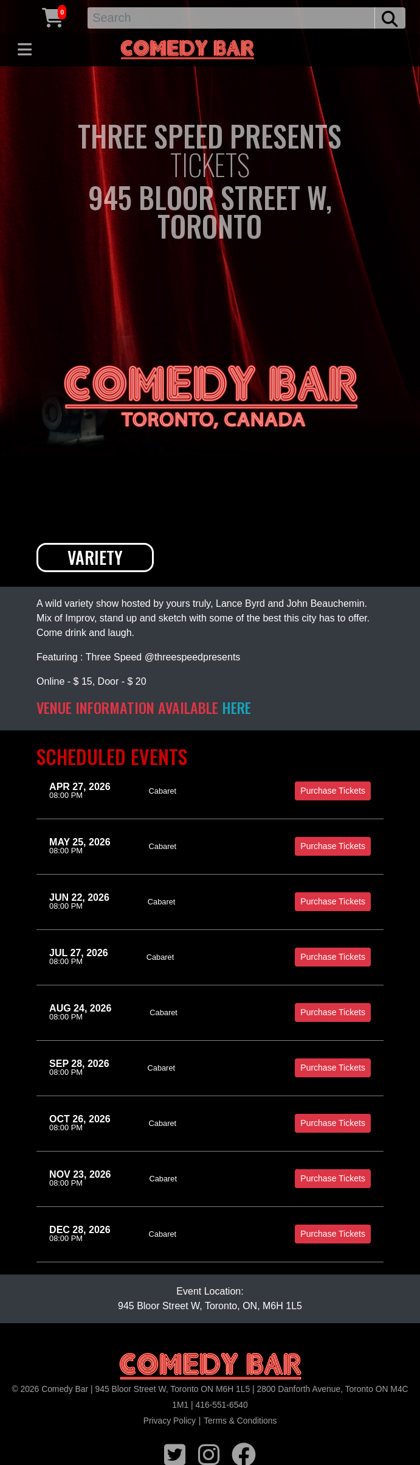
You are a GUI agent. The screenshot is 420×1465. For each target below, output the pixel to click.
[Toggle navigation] (25, 49)
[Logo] (210, 1366)
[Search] (231, 18)
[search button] (389, 18)
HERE (236, 707)
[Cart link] (53, 16)
